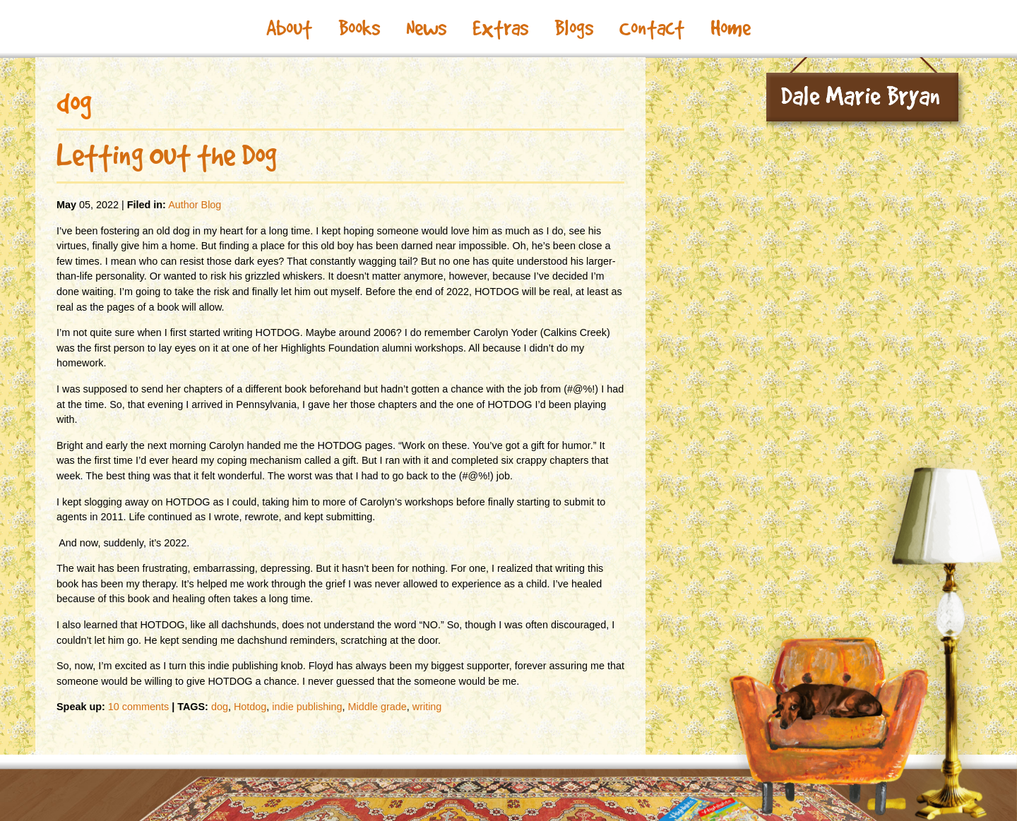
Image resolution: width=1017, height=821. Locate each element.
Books (359, 28)
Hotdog (250, 706)
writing (427, 706)
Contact (651, 28)
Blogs (573, 28)
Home (730, 28)
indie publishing (307, 706)
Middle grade (377, 706)
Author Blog (194, 204)
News (426, 28)
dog (219, 706)
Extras (500, 28)
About (289, 28)
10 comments (138, 706)
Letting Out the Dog (166, 155)
